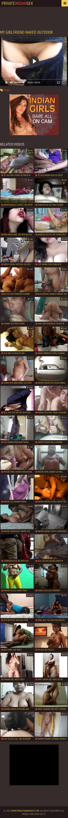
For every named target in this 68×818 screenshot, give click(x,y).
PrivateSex (17, 3)
